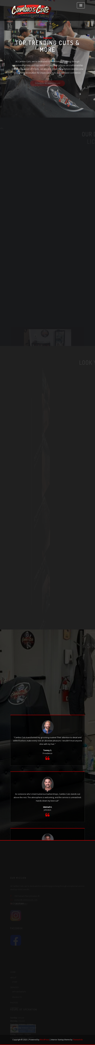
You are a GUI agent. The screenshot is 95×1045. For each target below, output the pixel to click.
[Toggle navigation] (81, 5)
